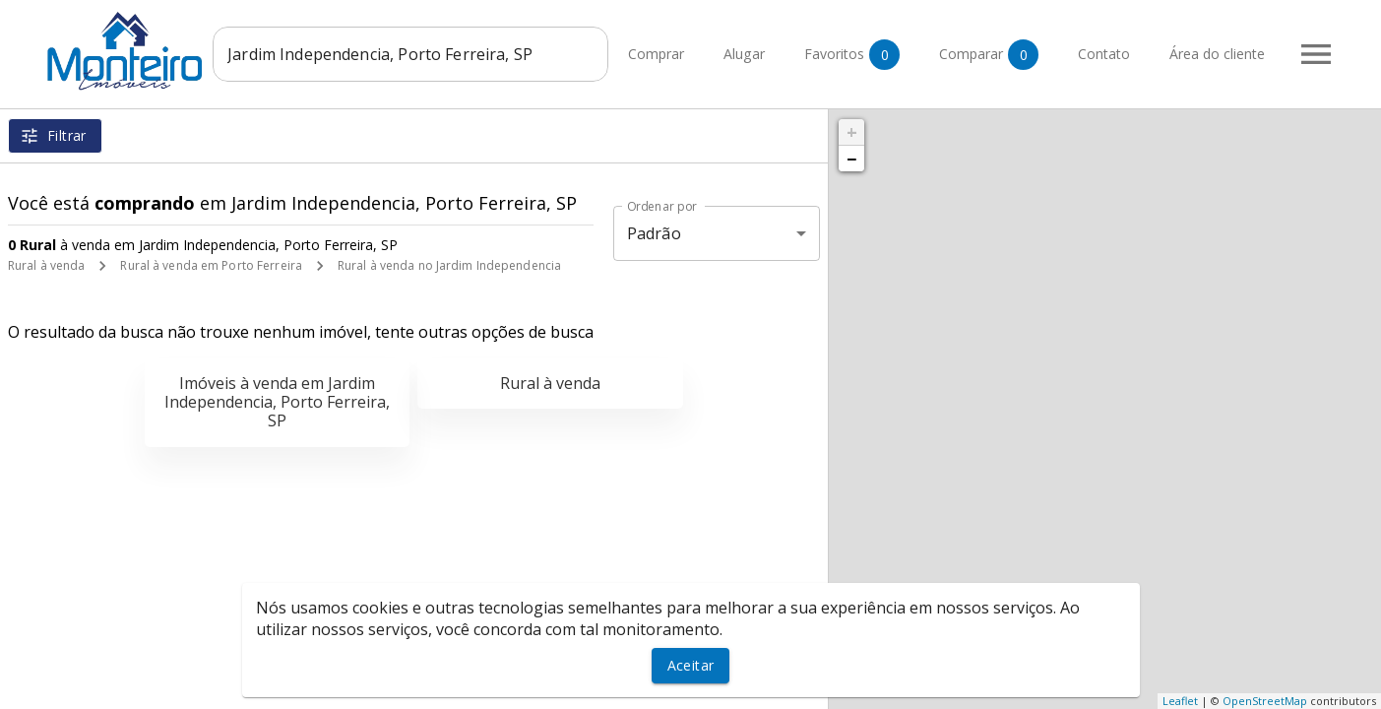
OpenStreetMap (1265, 700)
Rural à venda (46, 265)
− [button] (851, 158)
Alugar (744, 54)
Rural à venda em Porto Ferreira (211, 265)
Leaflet (1180, 700)
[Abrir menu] (1316, 54)
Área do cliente (1217, 54)
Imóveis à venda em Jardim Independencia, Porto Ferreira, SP (277, 401)
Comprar (656, 54)
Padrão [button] (654, 233)
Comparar (988, 54)
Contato (1104, 54)
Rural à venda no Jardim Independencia (449, 265)
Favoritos (852, 54)
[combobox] (413, 54)
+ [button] (852, 132)
